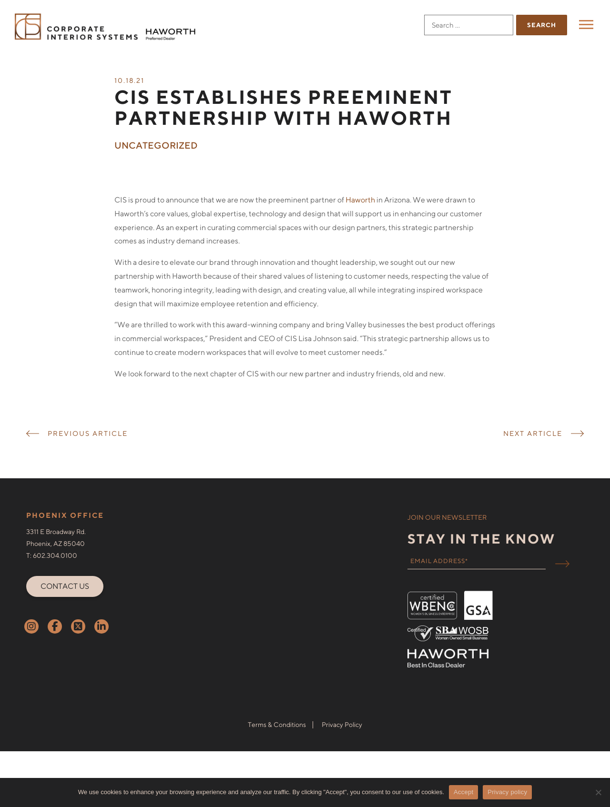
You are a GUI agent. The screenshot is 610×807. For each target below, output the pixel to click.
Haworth (360, 214)
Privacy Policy (342, 739)
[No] (598, 792)
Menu (587, 24)
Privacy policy (507, 792)
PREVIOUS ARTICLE (88, 448)
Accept (463, 792)
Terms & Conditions (277, 739)
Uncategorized (156, 159)
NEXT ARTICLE (532, 448)
